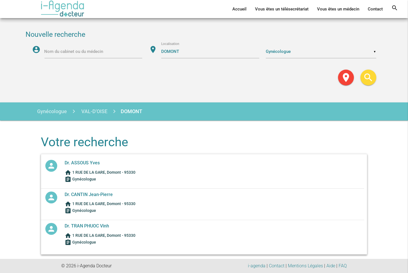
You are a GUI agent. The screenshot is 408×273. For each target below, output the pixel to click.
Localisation (171, 44)
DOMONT (131, 111)
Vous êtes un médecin (338, 9)
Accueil (239, 9)
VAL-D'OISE (93, 111)
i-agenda (256, 265)
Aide (330, 265)
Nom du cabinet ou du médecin (74, 51)
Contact (375, 9)
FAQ (343, 265)
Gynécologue (52, 111)
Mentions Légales (305, 265)
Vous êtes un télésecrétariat (282, 9)
